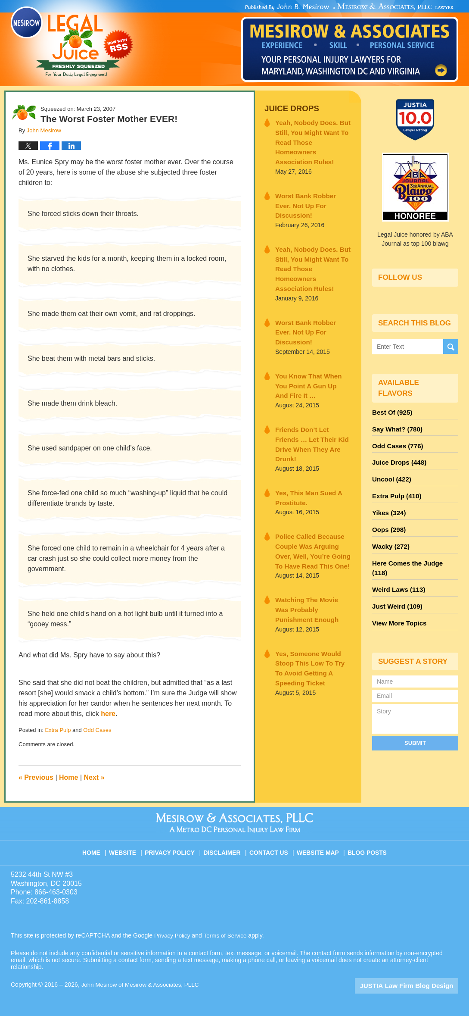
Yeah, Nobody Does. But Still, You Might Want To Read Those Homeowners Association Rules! (310, 135)
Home (68, 777)
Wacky (389, 535)
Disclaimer (225, 848)
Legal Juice (72, 41)
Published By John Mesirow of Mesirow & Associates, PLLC (349, 42)
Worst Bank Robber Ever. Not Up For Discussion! (309, 186)
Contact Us (270, 848)
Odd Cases (97, 730)
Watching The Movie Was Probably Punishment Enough (309, 540)
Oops (387, 519)
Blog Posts (366, 848)
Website (128, 848)
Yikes (388, 504)
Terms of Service (227, 935)
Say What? (395, 426)
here (108, 713)
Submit (415, 716)
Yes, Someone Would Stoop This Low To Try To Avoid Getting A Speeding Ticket (312, 592)
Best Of (390, 411)
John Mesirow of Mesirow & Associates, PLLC (142, 984)
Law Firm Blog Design (417, 985)
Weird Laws (396, 566)
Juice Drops (289, 108)
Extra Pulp (58, 730)
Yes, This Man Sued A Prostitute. (304, 434)
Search (450, 346)
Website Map (318, 848)
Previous (36, 777)
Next (94, 777)
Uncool (390, 473)
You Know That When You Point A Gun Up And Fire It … (310, 335)
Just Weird (395, 581)
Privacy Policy (174, 848)
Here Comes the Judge (412, 550)
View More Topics (397, 597)
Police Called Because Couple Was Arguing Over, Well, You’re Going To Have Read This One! (311, 485)
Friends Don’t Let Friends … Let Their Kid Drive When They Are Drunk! (312, 387)
